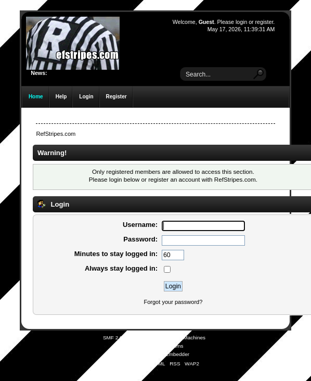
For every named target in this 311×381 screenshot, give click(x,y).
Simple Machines (185, 337)
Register (116, 96)
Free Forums (168, 346)
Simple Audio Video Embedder (154, 354)
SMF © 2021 (148, 337)
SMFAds (135, 346)
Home (36, 96)
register (264, 22)
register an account (174, 179)
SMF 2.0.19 (116, 337)
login (241, 22)
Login (86, 96)
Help (61, 96)
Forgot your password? (173, 302)
